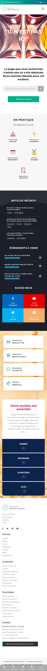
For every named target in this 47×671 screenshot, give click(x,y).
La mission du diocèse (9, 566)
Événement (10, 224)
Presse (4, 523)
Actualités (5, 538)
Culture (9, 213)
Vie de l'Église (18, 213)
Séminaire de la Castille (9, 580)
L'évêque (5, 569)
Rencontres (27, 224)
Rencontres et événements (10, 602)
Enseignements (7, 556)
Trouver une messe (8, 596)
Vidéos (4, 553)
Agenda (4, 541)
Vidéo (9, 227)
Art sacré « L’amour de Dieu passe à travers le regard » (20, 209)
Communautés (7, 583)
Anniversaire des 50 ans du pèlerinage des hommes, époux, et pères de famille (22, 220)
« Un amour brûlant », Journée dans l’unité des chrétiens (20, 234)
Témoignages (6, 547)
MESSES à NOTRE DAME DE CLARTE (18, 264)
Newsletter (5, 520)
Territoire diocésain (8, 574)
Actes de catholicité (8, 514)
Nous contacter (7, 517)
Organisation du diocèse (10, 572)
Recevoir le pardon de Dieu (11, 611)
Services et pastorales (9, 586)
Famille (19, 224)
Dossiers (5, 544)
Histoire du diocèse (8, 577)
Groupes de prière (8, 616)
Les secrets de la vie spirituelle (17, 255)
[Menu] (43, 9)
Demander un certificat (9, 608)
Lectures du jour (7, 613)
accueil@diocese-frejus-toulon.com (18, 638)
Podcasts (5, 550)
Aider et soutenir (7, 605)
